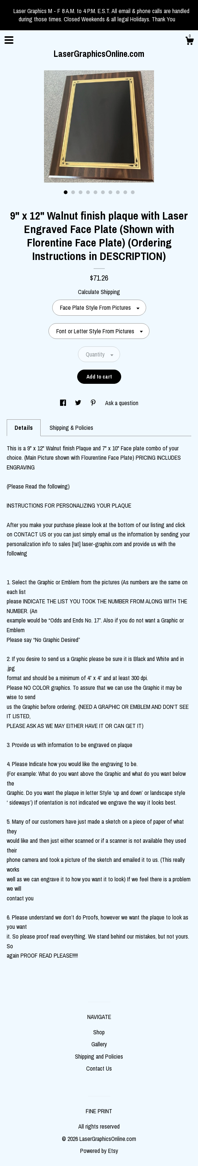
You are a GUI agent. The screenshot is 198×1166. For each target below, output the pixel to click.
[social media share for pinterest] (94, 403)
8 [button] (118, 192)
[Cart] (189, 42)
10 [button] (133, 192)
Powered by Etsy (99, 1151)
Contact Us (99, 1068)
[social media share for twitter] (79, 403)
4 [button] (88, 192)
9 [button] (125, 192)
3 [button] (80, 192)
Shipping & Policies (71, 427)
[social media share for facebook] (63, 403)
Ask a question (121, 403)
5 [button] (95, 192)
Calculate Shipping (99, 292)
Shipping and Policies (99, 1056)
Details (24, 427)
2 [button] (73, 192)
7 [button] (110, 192)
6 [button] (103, 192)
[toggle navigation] (8, 40)
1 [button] (65, 192)
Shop (99, 1032)
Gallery (99, 1044)
